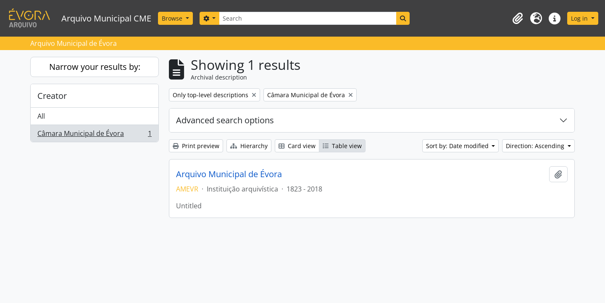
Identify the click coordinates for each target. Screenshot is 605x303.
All (41, 116)
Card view (297, 146)
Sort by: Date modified (458, 146)
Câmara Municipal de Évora (94, 135)
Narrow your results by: (94, 66)
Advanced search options (225, 120)
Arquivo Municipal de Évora (229, 174)
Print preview (196, 146)
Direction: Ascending (536, 146)
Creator (52, 95)
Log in (580, 18)
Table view (342, 146)
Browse (173, 18)
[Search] (307, 18)
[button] (517, 18)
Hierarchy (249, 146)
